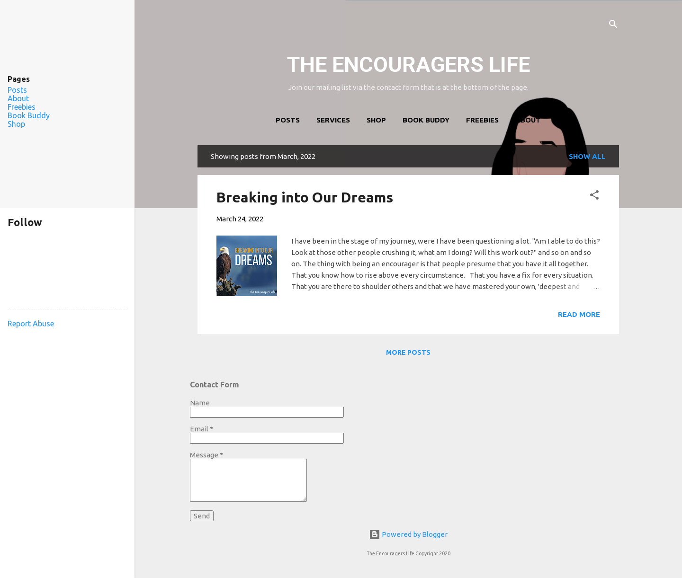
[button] (594, 196)
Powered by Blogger (408, 534)
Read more (579, 314)
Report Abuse (31, 323)
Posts (288, 120)
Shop (376, 120)
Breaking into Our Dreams (304, 197)
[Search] (613, 25)
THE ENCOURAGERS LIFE (408, 64)
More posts (408, 352)
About (528, 120)
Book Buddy (426, 120)
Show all (587, 156)
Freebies (482, 120)
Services (333, 120)
